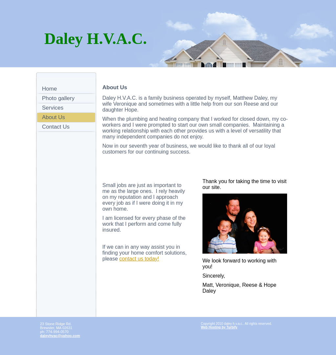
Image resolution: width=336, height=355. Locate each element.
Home (49, 89)
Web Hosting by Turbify (219, 327)
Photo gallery (58, 98)
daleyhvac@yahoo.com (60, 336)
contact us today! (139, 258)
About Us (53, 117)
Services (52, 108)
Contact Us (56, 127)
